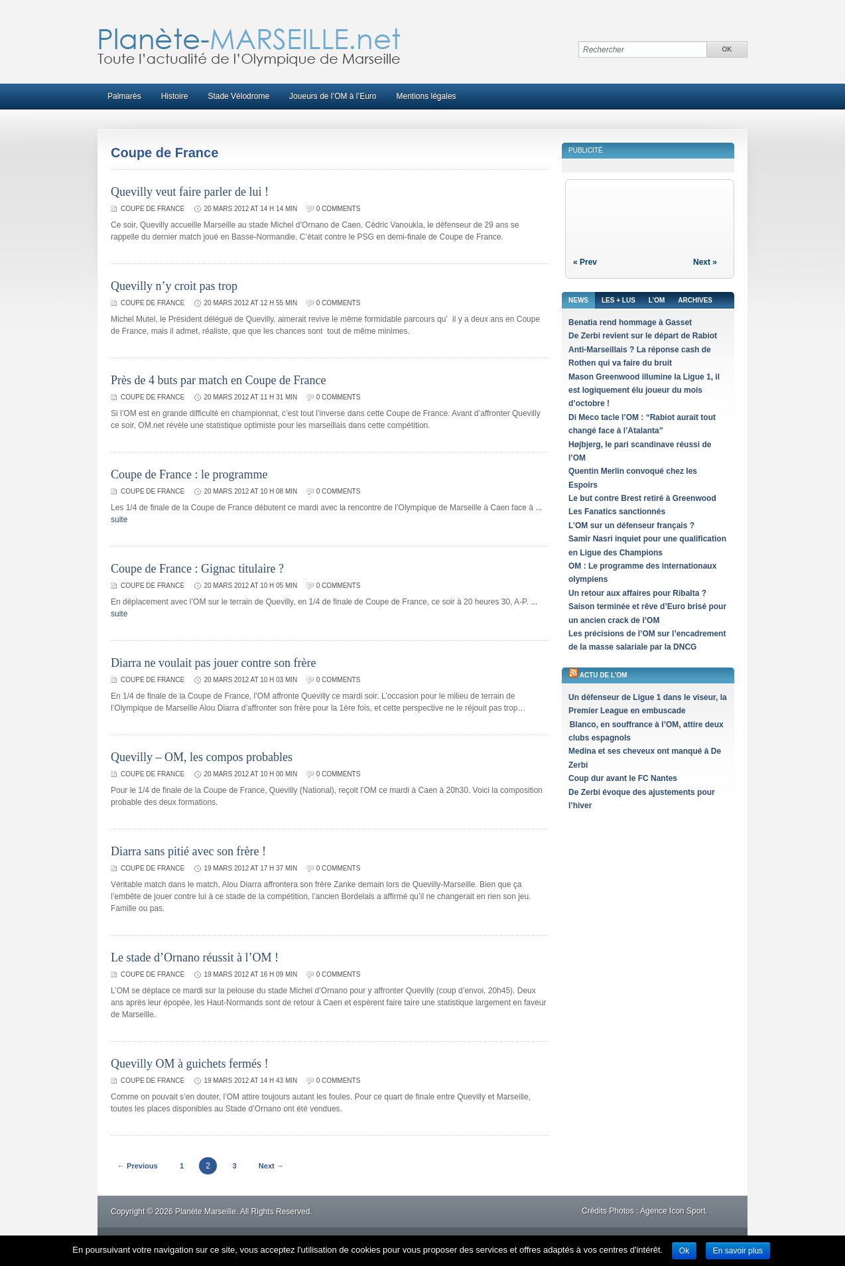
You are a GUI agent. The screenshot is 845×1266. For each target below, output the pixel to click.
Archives (695, 300)
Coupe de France (152, 208)
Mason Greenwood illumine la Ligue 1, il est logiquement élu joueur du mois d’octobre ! (644, 390)
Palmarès (124, 96)
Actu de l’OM (603, 675)
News (578, 300)
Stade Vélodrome (238, 96)
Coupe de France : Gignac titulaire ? (197, 568)
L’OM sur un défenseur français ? (631, 525)
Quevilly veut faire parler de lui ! (190, 191)
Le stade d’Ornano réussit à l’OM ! (195, 957)
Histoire (174, 96)
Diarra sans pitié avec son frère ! (188, 851)
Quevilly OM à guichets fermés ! (189, 1063)
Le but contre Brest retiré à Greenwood (642, 498)
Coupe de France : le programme (189, 474)
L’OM (657, 300)
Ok (684, 1250)
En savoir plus (738, 1250)
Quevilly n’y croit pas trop (174, 286)
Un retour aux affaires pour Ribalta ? (637, 593)
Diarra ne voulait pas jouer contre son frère (213, 662)
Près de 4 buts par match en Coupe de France (218, 380)
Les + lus (618, 300)
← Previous (137, 1166)
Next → (271, 1166)
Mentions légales (426, 96)
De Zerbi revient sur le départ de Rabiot (642, 335)
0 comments (338, 208)
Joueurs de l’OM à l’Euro (332, 96)
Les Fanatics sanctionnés (616, 511)
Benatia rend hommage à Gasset (630, 322)
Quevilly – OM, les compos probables (201, 757)
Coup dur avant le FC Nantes (622, 778)
